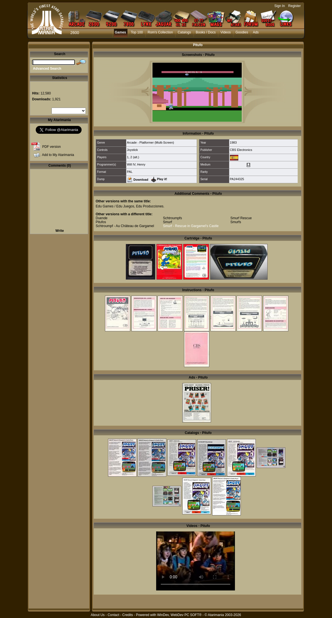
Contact (113, 615)
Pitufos (101, 222)
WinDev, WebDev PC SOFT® (179, 615)
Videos (225, 32)
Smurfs (235, 222)
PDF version (51, 147)
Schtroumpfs (172, 218)
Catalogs (184, 32)
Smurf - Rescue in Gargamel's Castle (191, 226)
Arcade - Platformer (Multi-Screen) (150, 142)
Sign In (279, 6)
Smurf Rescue (241, 218)
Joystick (132, 149)
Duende (101, 218)
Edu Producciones (149, 206)
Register (294, 6)
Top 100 (137, 32)
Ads (256, 32)
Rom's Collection (160, 32)
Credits (127, 615)
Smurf (167, 222)
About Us (97, 615)
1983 (233, 142)
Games (120, 32)
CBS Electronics (241, 149)
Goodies (241, 32)
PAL (130, 171)
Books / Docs (206, 32)
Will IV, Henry (136, 164)
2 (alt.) (134, 157)
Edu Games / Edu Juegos (115, 206)
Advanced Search (47, 69)
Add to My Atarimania (58, 155)
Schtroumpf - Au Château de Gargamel (125, 226)
